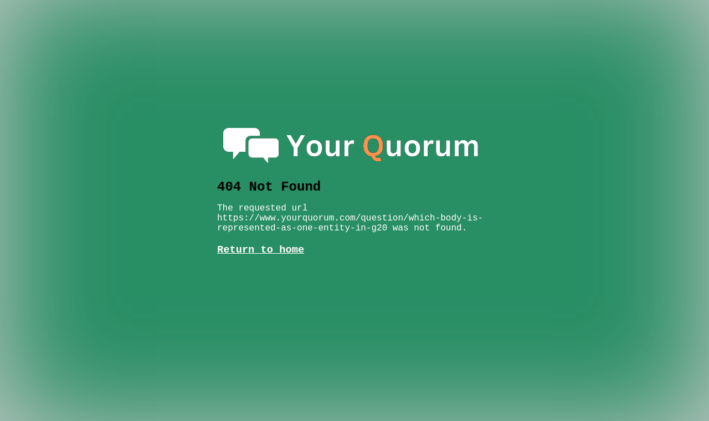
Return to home (260, 239)
